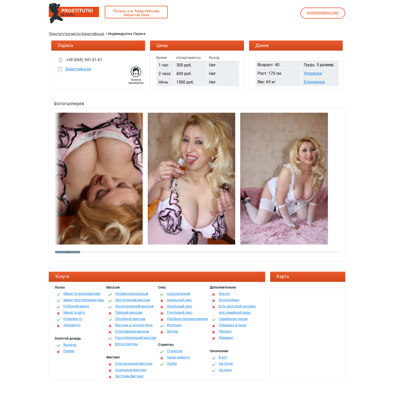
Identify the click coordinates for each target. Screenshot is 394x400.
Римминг (226, 338)
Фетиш (172, 331)
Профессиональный (131, 294)
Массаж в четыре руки (134, 325)
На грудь (226, 364)
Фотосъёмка (229, 300)
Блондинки (314, 81)
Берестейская (78, 69)
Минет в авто (74, 312)
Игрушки (174, 325)
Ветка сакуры (126, 344)
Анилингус (72, 325)
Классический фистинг (134, 364)
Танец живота (178, 357)
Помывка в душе (232, 325)
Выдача (69, 345)
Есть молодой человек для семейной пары (237, 309)
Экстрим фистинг (129, 376)
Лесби (172, 364)
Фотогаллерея (69, 103)
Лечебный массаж (130, 319)
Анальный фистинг (130, 370)
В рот (223, 357)
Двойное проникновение (187, 319)
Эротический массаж (132, 300)
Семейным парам (233, 319)
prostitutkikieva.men (323, 13)
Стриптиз (174, 351)
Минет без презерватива (83, 300)
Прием (68, 351)
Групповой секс (179, 312)
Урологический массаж (134, 306)
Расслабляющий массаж (135, 338)
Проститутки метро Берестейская (76, 34)
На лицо (225, 370)
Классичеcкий (178, 294)
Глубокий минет (76, 306)
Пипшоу (225, 331)
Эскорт (224, 294)
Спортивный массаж (132, 331)
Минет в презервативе (81, 294)
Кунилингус (72, 319)
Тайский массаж (128, 312)
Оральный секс (179, 306)
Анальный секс (179, 300)
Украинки (313, 73)
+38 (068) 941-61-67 (84, 59)
